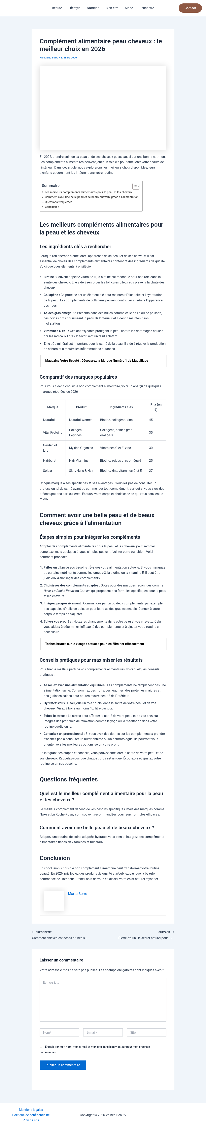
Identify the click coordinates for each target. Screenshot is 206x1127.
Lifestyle (74, 8)
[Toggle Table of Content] (135, 186)
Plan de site (31, 1120)
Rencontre (146, 8)
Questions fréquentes (59, 202)
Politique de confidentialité (31, 1115)
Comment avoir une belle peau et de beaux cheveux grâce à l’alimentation (92, 197)
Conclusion (52, 207)
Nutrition (93, 8)
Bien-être (112, 8)
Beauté (57, 8)
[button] (190, 8)
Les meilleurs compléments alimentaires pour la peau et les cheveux (89, 192)
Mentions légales (31, 1109)
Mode (129, 8)
